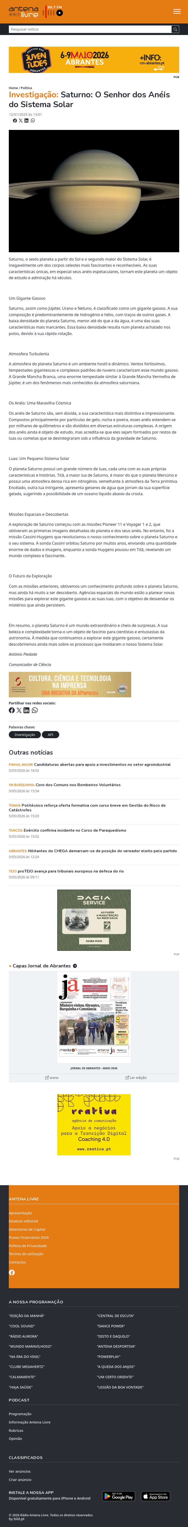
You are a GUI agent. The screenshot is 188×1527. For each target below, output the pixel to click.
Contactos (17, 1262)
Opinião (15, 1438)
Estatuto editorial (23, 1221)
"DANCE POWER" (111, 1326)
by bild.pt (16, 1518)
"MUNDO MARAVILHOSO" (30, 1346)
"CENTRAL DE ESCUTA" (115, 1315)
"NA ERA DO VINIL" (24, 1356)
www (52, 1077)
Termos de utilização (26, 1253)
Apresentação (20, 1213)
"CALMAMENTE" (22, 1377)
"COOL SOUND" (22, 1326)
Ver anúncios (20, 1471)
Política (26, 88)
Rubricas (16, 1430)
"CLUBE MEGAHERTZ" (27, 1366)
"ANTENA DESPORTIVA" (116, 1346)
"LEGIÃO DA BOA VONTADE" (120, 1387)
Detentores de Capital (27, 1229)
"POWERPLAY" (108, 1356)
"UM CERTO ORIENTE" (115, 1377)
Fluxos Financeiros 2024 (29, 1237)
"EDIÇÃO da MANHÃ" (27, 1315)
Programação (20, 1414)
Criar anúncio (20, 1479)
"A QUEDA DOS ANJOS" (116, 1366)
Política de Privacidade (28, 1245)
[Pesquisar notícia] (90, 29)
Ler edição (136, 1077)
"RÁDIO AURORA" (23, 1336)
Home (13, 88)
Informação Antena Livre (29, 1422)
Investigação (25, 734)
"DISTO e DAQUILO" (113, 1336)
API (50, 734)
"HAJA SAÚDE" (21, 1387)
